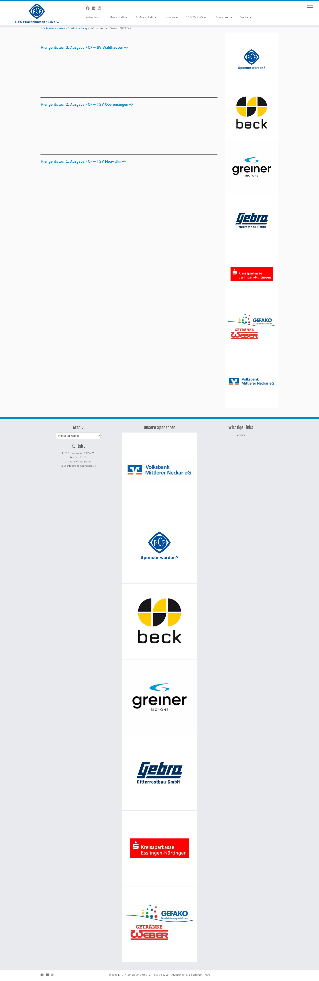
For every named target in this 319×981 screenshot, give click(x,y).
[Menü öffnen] (310, 8)
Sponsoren (224, 17)
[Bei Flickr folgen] (95, 8)
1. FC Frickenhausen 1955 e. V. (134, 975)
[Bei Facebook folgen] (89, 8)
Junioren (171, 17)
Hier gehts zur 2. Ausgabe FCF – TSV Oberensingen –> (86, 104)
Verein (245, 17)
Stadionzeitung (77, 28)
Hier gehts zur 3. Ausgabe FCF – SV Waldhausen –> (84, 47)
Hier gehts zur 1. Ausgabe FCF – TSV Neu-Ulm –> (83, 161)
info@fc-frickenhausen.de (81, 466)
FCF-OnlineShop (197, 17)
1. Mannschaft (116, 17)
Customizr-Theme (200, 975)
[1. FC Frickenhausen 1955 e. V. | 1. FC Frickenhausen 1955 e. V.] (37, 13)
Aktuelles (92, 17)
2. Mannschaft (145, 17)
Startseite (47, 28)
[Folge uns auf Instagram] (101, 8)
